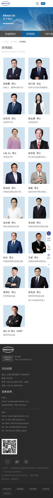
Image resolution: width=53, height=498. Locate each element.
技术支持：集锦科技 (10, 479)
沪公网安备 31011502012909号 (15, 475)
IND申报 (46, 489)
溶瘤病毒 (20, 489)
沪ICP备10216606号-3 (12, 472)
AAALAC (7, 493)
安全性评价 (7, 489)
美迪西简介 (10, 34)
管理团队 (30, 34)
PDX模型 (33, 489)
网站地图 (34, 475)
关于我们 (14, 42)
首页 (7, 42)
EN (43, 3)
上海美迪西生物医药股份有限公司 (23, 468)
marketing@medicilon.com (18, 401)
